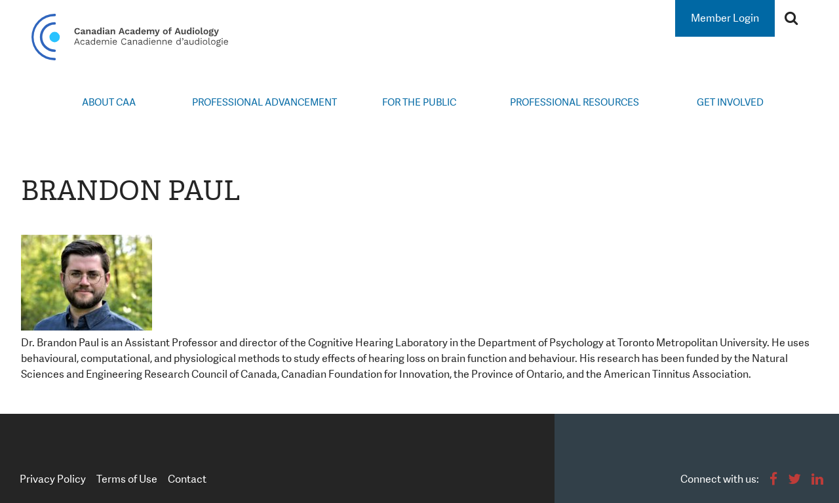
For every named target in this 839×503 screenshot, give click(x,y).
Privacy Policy (53, 479)
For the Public (419, 102)
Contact (187, 479)
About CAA (109, 102)
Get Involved (730, 102)
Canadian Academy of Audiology (129, 37)
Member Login (725, 18)
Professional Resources (574, 102)
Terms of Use (126, 479)
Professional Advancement (264, 102)
